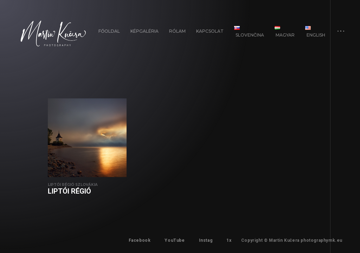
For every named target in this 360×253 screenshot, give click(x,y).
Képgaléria (144, 31)
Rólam (177, 31)
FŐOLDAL (109, 31)
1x (228, 240)
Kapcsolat (210, 31)
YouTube (175, 240)
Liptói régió (69, 191)
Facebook (140, 240)
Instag (206, 240)
